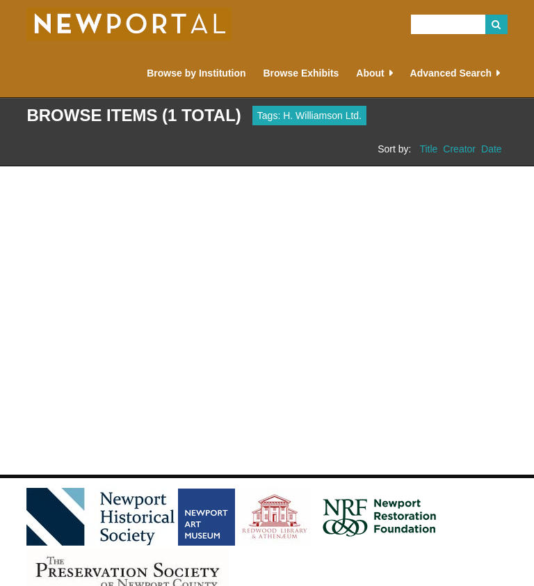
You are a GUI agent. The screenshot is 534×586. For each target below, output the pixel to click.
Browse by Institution (196, 73)
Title (428, 149)
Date (491, 149)
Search (496, 24)
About (370, 73)
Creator (459, 149)
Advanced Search (451, 73)
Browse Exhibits (301, 73)
